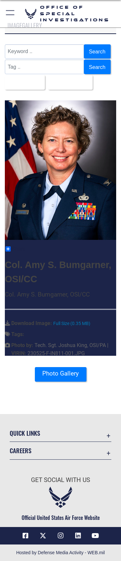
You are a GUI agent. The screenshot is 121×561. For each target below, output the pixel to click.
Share (15, 249)
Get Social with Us (60, 480)
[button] (10, 14)
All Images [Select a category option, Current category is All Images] (23, 82)
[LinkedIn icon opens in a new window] (78, 536)
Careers (20, 450)
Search (97, 51)
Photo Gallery (60, 373)
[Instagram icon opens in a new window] (61, 536)
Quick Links (25, 433)
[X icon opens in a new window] (43, 536)
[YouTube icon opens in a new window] (95, 536)
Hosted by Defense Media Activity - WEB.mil (60, 552)
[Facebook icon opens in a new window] (25, 536)
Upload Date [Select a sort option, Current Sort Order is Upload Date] (68, 82)
